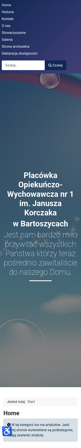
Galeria (7, 40)
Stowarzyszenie (14, 33)
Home (6, 5)
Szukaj (55, 65)
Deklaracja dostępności (20, 53)
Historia (8, 12)
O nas (6, 26)
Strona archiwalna (15, 46)
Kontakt (8, 19)
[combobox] (23, 65)
